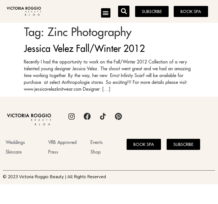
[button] (105, 13)
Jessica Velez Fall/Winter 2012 (84, 48)
